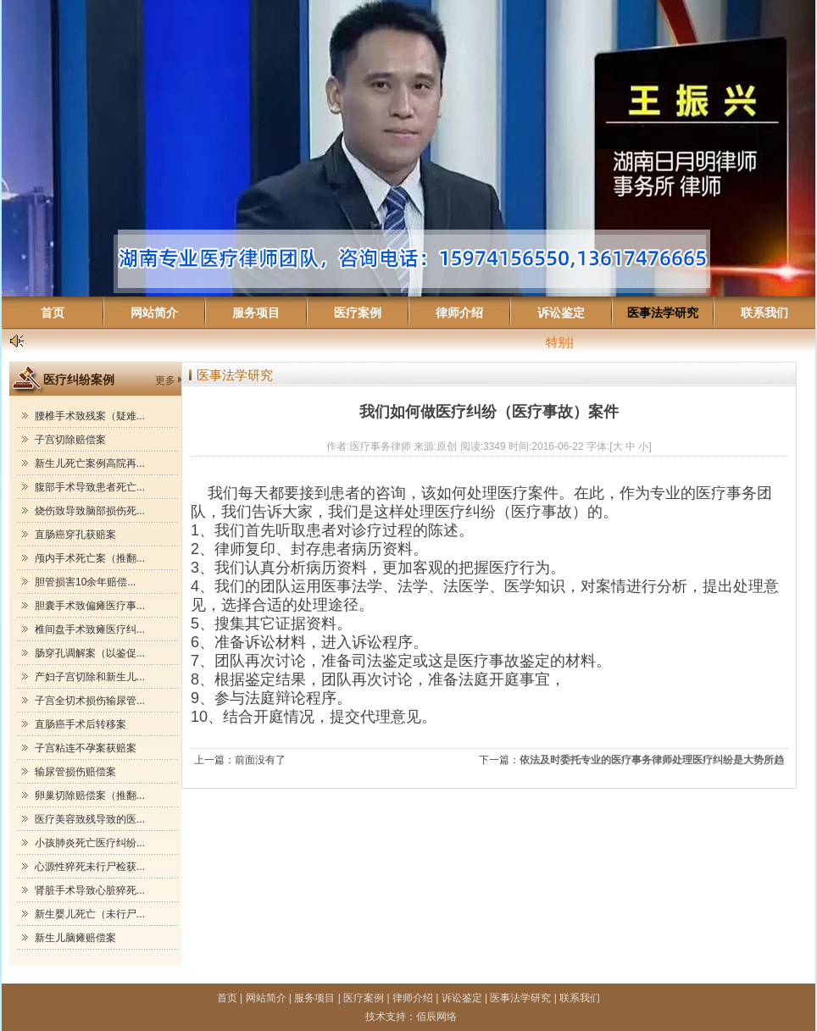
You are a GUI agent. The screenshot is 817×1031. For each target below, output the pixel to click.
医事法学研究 (662, 312)
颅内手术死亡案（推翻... (90, 558)
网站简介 (154, 312)
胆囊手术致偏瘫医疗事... (90, 606)
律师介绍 (459, 312)
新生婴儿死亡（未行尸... (90, 914)
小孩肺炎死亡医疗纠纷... (90, 843)
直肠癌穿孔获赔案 (75, 534)
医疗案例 (357, 312)
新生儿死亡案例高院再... (90, 463)
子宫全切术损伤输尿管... (90, 701)
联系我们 (764, 312)
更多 (165, 380)
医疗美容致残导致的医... (90, 819)
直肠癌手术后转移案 (80, 724)
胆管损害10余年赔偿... (85, 582)
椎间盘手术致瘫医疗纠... (90, 629)
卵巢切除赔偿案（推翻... (90, 795)
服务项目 (256, 312)
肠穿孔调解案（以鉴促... (90, 653)
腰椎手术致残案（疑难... (90, 416)
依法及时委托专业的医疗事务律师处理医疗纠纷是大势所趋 (652, 760)
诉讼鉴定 (561, 312)
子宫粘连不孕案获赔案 (85, 748)
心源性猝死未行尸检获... (90, 867)
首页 (52, 312)
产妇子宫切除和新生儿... (90, 677)
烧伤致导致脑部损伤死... (90, 511)
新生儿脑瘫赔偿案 (75, 938)
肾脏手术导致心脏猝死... (90, 890)
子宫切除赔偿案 (70, 440)
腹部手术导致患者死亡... (90, 487)
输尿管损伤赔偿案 (75, 772)
